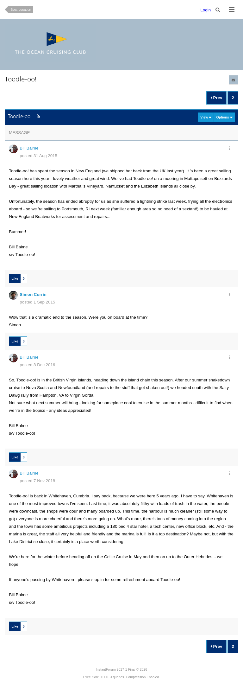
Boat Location (20, 9)
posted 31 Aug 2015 (38, 155)
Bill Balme (29, 148)
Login (205, 10)
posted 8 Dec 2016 (37, 364)
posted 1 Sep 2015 (37, 302)
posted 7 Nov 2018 (37, 480)
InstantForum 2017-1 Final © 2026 (121, 669)
